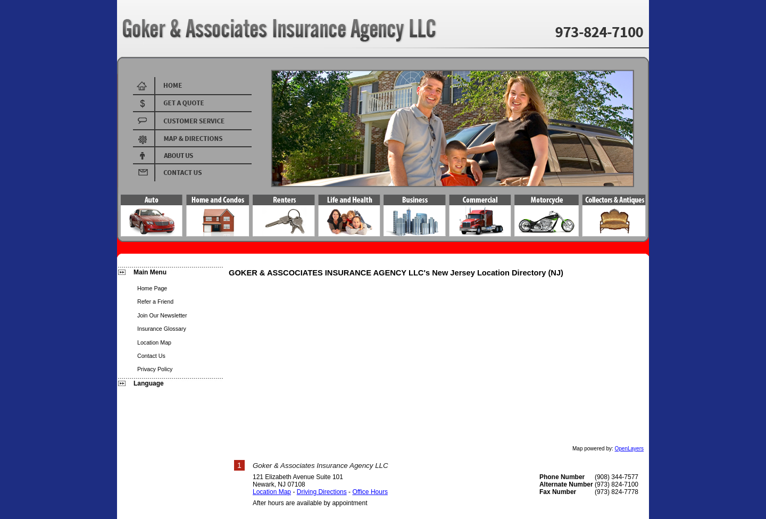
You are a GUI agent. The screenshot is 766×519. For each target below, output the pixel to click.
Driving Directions (322, 492)
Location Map (272, 492)
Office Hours (369, 492)
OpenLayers (629, 448)
